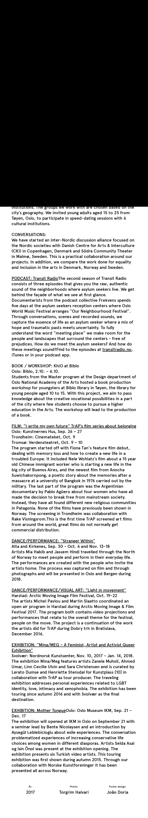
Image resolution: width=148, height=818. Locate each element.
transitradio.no (116, 349)
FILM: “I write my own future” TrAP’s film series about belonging (74, 426)
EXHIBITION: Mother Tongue (39, 710)
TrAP (16, 4)
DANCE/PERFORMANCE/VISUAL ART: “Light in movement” (69, 590)
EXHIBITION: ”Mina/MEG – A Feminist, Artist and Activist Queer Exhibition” (73, 647)
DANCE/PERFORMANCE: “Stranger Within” (53, 541)
